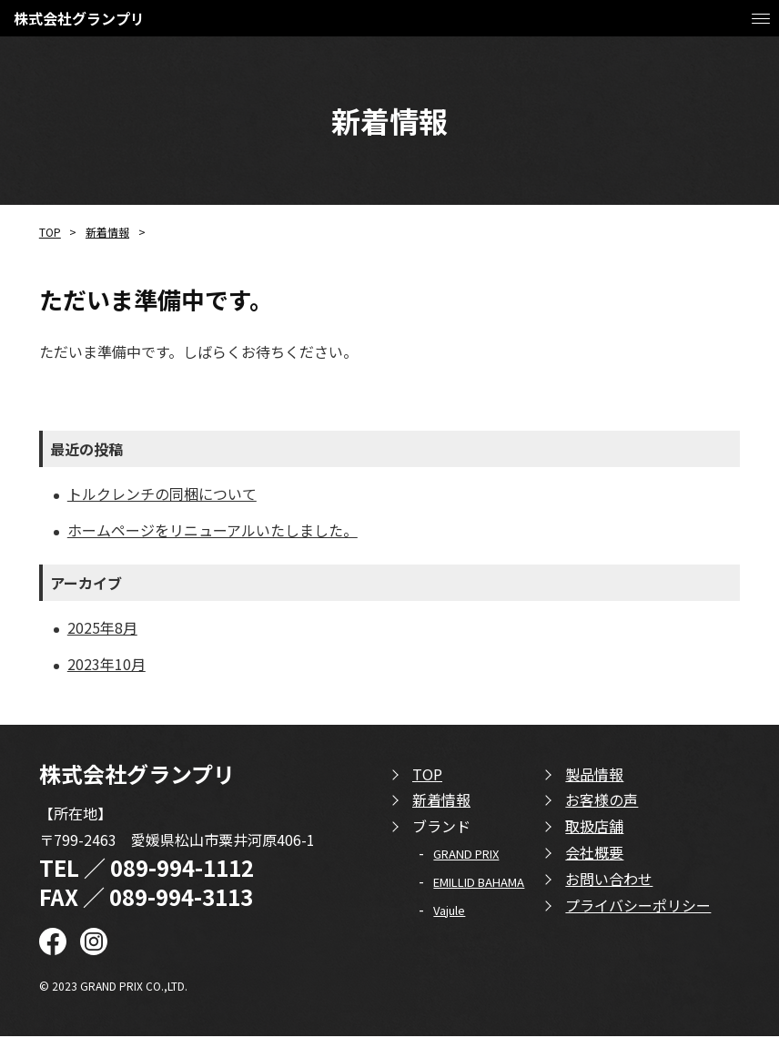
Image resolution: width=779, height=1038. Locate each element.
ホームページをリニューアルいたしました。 (212, 530)
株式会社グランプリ (79, 18)
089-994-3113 (181, 898)
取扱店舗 (594, 828)
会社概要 (594, 854)
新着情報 (107, 231)
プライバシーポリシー (638, 907)
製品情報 (594, 776)
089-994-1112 (182, 870)
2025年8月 (102, 628)
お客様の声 (601, 802)
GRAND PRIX (466, 855)
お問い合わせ (609, 880)
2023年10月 (106, 666)
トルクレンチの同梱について (162, 493)
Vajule (449, 912)
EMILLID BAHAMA (478, 883)
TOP (50, 231)
